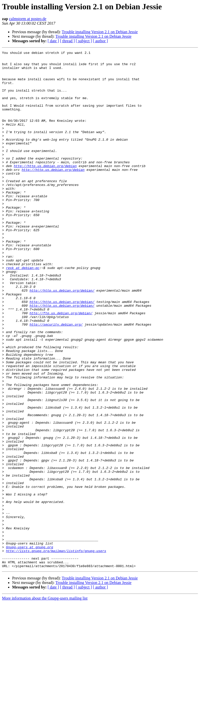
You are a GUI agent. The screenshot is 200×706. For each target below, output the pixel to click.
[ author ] (100, 41)
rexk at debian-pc (23, 311)
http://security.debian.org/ (56, 379)
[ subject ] (84, 41)
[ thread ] (67, 41)
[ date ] (53, 41)
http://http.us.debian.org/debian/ (61, 338)
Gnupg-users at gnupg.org (29, 646)
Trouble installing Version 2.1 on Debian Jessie (100, 32)
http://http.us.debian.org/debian (45, 189)
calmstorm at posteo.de (27, 19)
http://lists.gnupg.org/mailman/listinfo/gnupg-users (56, 651)
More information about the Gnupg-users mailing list (45, 701)
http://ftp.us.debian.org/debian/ (60, 366)
